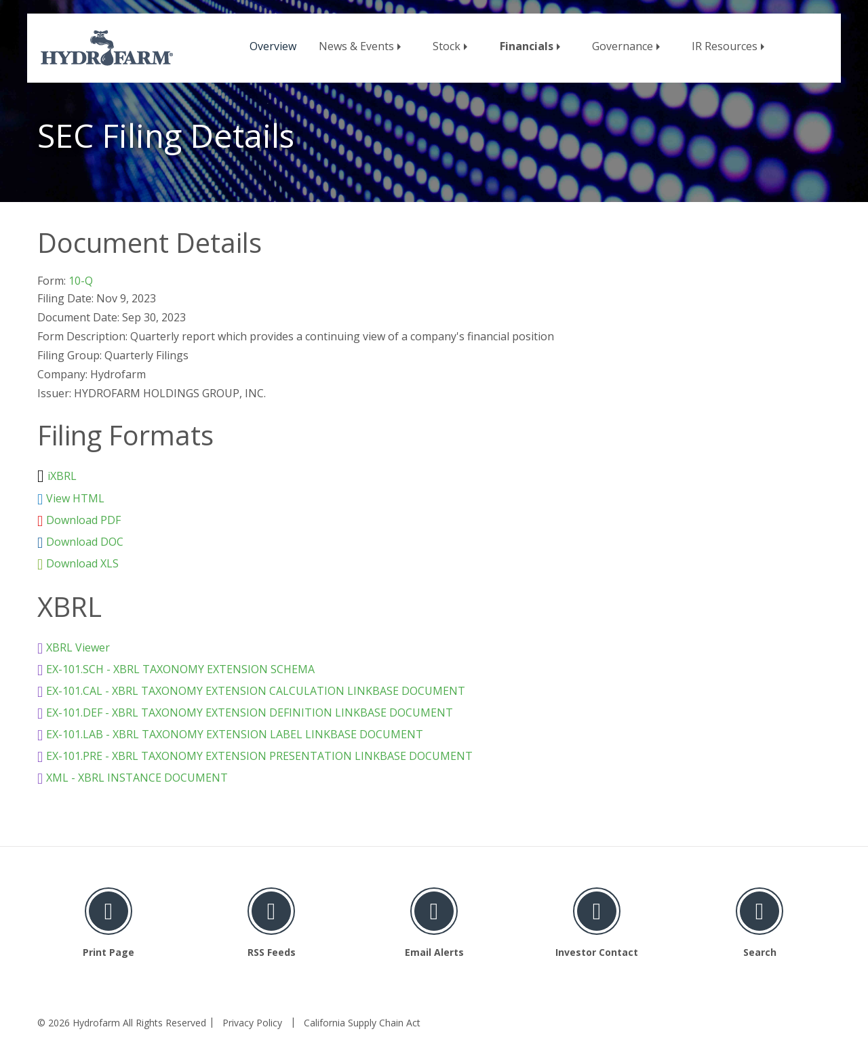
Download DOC (84, 541)
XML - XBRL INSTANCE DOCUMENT (137, 777)
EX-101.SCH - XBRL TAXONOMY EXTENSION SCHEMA (180, 669)
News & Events (356, 46)
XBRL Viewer (78, 647)
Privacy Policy (252, 1023)
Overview (273, 46)
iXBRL (62, 475)
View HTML (75, 498)
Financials (526, 46)
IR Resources (724, 46)
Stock (446, 46)
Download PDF (83, 520)
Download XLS (82, 563)
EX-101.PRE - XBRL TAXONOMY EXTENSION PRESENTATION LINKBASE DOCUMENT (259, 755)
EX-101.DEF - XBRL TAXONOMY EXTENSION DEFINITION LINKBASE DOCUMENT (249, 712)
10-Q (80, 280)
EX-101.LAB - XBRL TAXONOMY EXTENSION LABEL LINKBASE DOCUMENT (234, 734)
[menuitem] (273, 43)
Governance (622, 46)
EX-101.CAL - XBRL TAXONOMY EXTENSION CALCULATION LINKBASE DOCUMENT (255, 690)
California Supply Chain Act (362, 1023)
